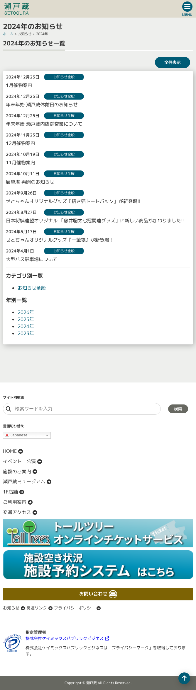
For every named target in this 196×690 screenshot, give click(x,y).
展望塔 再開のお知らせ (30, 182)
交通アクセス (17, 512)
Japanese (16, 435)
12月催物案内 (20, 143)
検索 (178, 408)
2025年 (26, 319)
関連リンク (36, 608)
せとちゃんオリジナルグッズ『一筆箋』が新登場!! (59, 240)
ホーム (8, 33)
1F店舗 (10, 492)
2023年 (26, 333)
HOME (10, 451)
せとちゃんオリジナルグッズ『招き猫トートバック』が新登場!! (73, 201)
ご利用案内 (14, 502)
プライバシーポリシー (74, 608)
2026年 (26, 312)
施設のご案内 (17, 471)
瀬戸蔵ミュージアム (24, 481)
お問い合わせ (93, 593)
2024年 (26, 326)
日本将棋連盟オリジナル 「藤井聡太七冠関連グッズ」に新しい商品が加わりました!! (95, 220)
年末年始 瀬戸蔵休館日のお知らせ (42, 104)
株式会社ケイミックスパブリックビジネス (65, 638)
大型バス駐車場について (32, 259)
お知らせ (11, 608)
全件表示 (172, 62)
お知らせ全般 (32, 288)
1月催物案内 (19, 85)
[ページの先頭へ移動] (184, 678)
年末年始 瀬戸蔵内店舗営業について (44, 124)
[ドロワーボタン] (187, 9)
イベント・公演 (19, 461)
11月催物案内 (20, 162)
